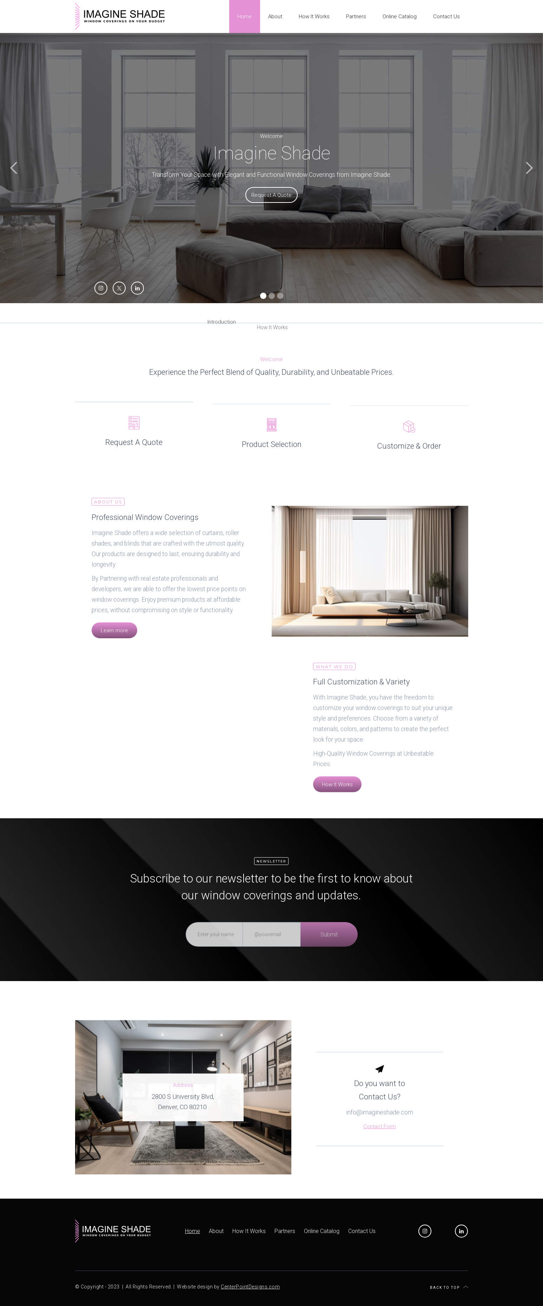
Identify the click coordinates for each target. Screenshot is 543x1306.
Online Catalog (321, 1231)
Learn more (114, 640)
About (216, 1231)
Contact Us (362, 1231)
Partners (284, 1231)
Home (192, 1231)
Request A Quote (271, 196)
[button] (14, 168)
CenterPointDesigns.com (250, 1287)
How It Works (249, 1231)
